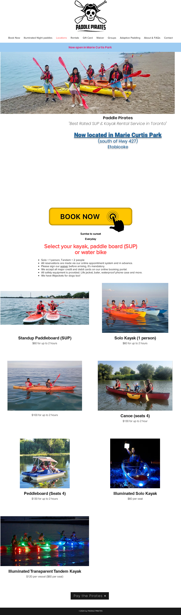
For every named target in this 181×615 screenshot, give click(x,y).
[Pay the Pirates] (90, 596)
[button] (14, 38)
